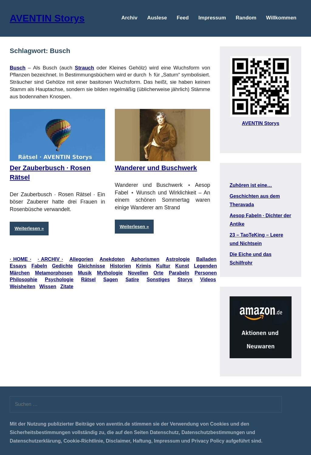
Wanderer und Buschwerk (156, 168)
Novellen (138, 272)
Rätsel (88, 279)
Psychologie (59, 279)
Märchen (20, 272)
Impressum (212, 18)
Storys (185, 279)
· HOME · (20, 259)
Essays (18, 265)
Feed (183, 18)
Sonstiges (158, 279)
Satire (132, 279)
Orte (158, 272)
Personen (206, 272)
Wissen (47, 286)
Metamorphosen (54, 272)
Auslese (157, 18)
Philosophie (23, 279)
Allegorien (81, 259)
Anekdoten (112, 259)
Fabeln (39, 265)
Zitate (66, 286)
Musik (84, 272)
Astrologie (178, 259)
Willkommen (281, 18)
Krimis (143, 265)
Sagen (110, 279)
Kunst (182, 265)
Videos (208, 279)
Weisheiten (22, 286)
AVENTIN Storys (47, 18)
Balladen (206, 259)
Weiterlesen (27, 228)
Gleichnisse (91, 265)
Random (246, 18)
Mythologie (109, 272)
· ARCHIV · (50, 259)
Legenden (205, 265)
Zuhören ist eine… (251, 185)
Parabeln (179, 272)
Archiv (129, 18)
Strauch (84, 68)
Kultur (163, 265)
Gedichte (62, 265)
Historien (120, 265)
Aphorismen (145, 259)
